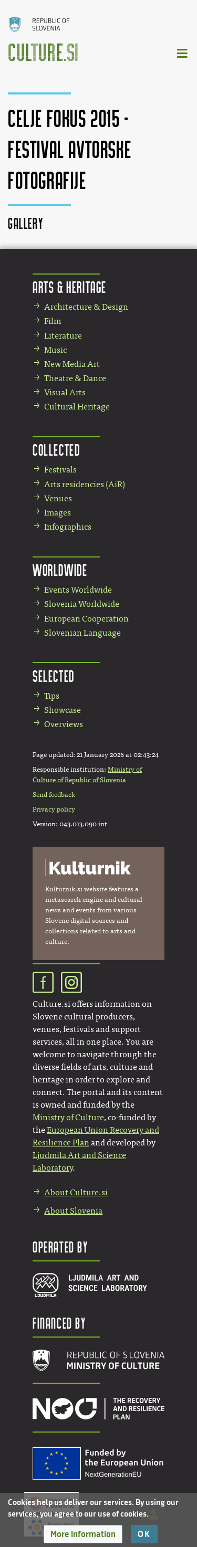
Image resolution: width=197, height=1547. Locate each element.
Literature (63, 336)
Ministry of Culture (68, 1117)
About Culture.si (76, 1192)
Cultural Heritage (77, 407)
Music (55, 350)
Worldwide (60, 569)
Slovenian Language (82, 633)
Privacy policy (54, 809)
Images (57, 513)
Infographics (67, 527)
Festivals (60, 470)
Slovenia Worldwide (81, 604)
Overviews (63, 724)
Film (52, 321)
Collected (56, 449)
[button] (83, 1534)
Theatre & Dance (75, 378)
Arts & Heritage (70, 286)
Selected (54, 675)
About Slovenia (73, 1211)
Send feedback (54, 795)
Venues (58, 498)
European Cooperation (86, 619)
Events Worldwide (78, 590)
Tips (51, 696)
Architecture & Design (86, 307)
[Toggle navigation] (183, 52)
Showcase (62, 710)
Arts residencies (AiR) (84, 484)
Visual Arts (65, 392)
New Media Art (72, 364)
